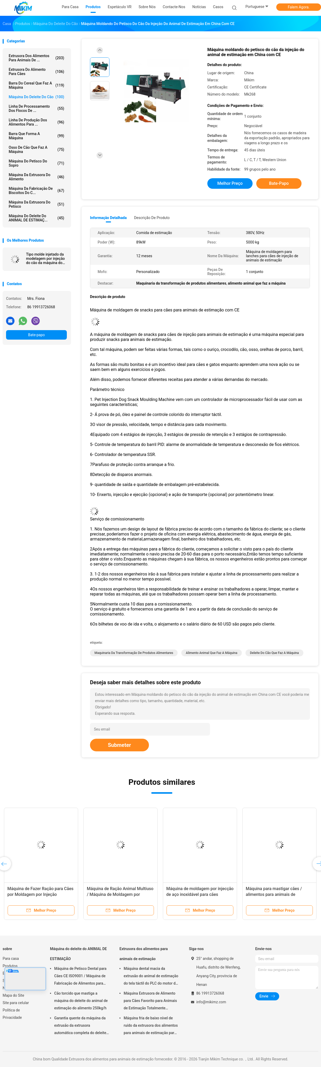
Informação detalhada (108, 218)
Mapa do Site (13, 995)
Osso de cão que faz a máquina (36, 149)
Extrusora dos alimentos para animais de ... (36, 58)
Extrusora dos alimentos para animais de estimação (143, 954)
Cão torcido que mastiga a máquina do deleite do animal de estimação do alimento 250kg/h (81, 1000)
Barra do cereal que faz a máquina (36, 85)
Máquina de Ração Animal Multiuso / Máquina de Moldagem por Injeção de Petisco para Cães (120, 894)
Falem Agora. (298, 7)
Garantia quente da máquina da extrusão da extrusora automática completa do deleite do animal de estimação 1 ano (80, 1026)
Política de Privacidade (12, 1014)
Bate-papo (36, 335)
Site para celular (16, 1003)
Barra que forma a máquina (36, 136)
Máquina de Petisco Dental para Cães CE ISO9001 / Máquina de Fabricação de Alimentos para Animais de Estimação (80, 976)
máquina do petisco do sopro (36, 163)
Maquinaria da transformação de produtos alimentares (133, 653)
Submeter (119, 745)
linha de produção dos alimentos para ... (36, 122)
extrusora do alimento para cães (36, 71)
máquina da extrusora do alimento (36, 177)
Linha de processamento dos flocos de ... (36, 108)
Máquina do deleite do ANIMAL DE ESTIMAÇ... (36, 218)
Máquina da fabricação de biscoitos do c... (36, 190)
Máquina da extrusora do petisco (36, 204)
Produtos (10, 966)
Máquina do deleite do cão (36, 97)
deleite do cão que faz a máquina (274, 653)
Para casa (11, 958)
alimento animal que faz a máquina (211, 653)
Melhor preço (230, 183)
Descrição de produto (151, 218)
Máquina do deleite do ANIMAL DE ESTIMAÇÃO (78, 954)
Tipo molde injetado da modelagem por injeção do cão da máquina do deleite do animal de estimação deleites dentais (45, 258)
